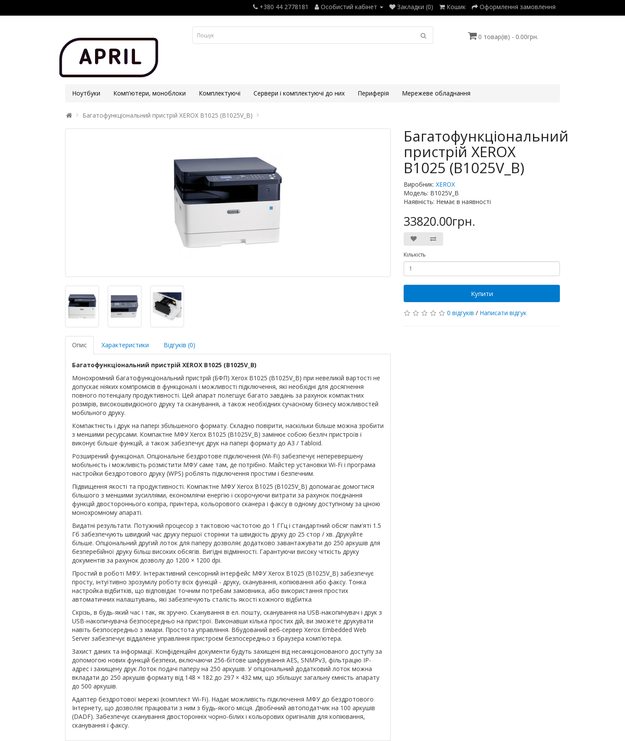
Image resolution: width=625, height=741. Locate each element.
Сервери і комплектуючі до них (299, 93)
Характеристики (125, 345)
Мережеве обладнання (436, 93)
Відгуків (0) (179, 345)
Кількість (415, 254)
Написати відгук (503, 313)
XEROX (445, 184)
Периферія (373, 93)
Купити (482, 293)
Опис (79, 345)
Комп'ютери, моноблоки (149, 93)
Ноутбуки (86, 93)
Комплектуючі (219, 93)
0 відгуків (460, 313)
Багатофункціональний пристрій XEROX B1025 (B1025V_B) (167, 115)
